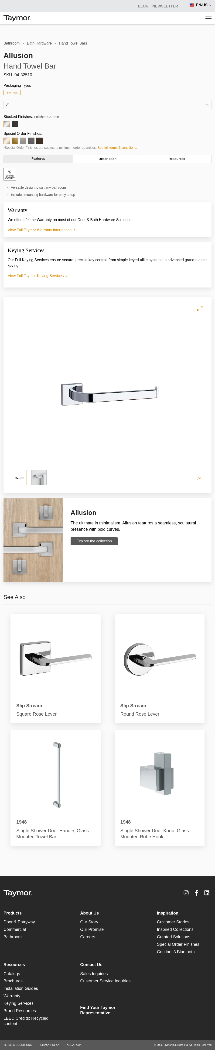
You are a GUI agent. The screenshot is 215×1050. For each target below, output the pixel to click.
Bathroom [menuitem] (12, 937)
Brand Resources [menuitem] (19, 1010)
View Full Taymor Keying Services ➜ (38, 276)
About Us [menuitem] (89, 913)
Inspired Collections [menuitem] (175, 929)
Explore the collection (94, 541)
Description (107, 159)
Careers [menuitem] (87, 937)
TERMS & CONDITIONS (17, 1044)
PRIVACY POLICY (49, 1044)
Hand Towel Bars (73, 43)
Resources (176, 159)
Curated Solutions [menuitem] (173, 937)
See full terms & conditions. (117, 147)
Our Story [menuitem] (89, 922)
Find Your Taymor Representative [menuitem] (97, 1010)
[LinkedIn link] (207, 893)
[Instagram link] (186, 893)
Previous (27, 391)
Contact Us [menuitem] (91, 964)
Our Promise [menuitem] (92, 929)
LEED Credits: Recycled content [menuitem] (25, 1021)
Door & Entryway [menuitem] (19, 922)
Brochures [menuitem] (13, 981)
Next (187, 391)
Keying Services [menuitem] (18, 1003)
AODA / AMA (74, 1044)
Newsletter (165, 6)
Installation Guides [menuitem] (20, 988)
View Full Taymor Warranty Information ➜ (42, 230)
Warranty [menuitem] (11, 996)
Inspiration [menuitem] (167, 913)
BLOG (143, 6)
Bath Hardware (39, 43)
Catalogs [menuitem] (11, 973)
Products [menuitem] (12, 913)
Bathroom (11, 43)
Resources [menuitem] (14, 964)
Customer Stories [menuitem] (173, 922)
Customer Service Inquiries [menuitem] (105, 981)
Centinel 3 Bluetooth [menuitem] (176, 952)
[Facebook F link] (196, 893)
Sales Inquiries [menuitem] (94, 973)
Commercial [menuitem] (14, 929)
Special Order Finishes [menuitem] (178, 944)
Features (38, 158)
